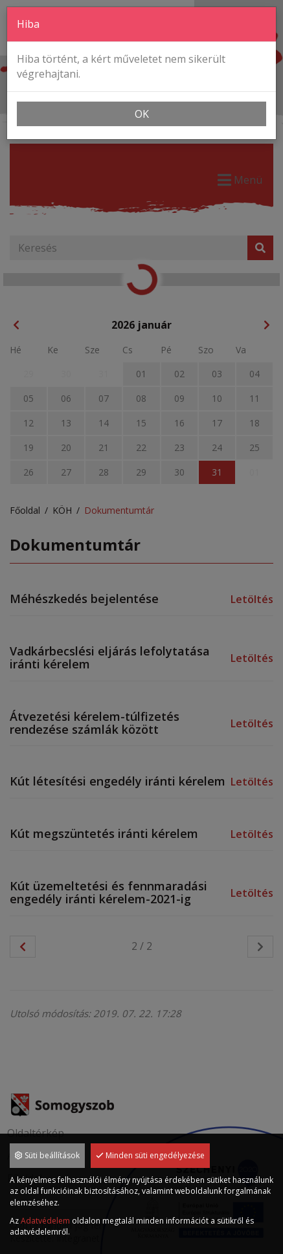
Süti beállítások (47, 1155)
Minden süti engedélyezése (150, 1155)
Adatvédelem (45, 1220)
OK (142, 114)
